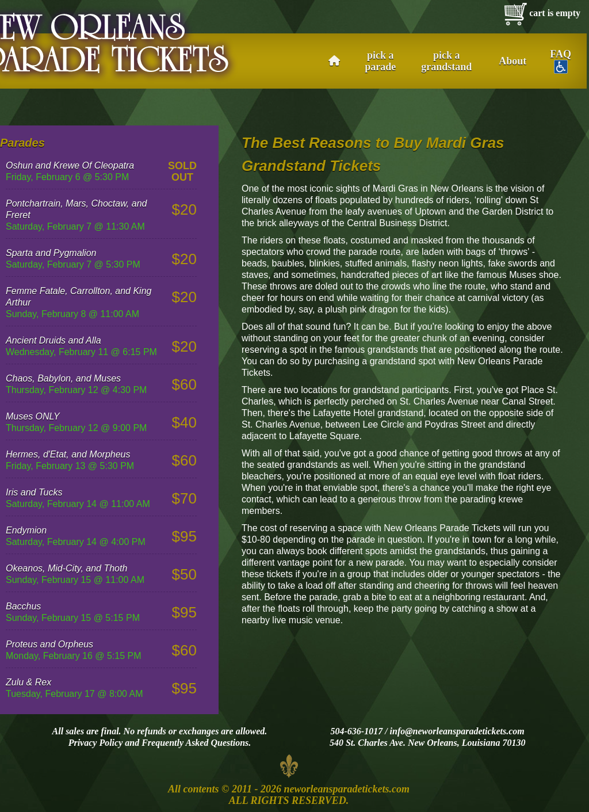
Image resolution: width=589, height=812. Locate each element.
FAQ (560, 61)
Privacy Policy (95, 743)
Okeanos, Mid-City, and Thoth (66, 568)
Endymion (26, 530)
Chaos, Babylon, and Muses (63, 378)
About (512, 61)
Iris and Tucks (34, 492)
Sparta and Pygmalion (51, 253)
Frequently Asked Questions (194, 743)
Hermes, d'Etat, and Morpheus (68, 454)
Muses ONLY (33, 416)
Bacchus (23, 606)
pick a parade (380, 61)
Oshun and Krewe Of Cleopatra (70, 165)
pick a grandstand (446, 61)
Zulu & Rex (28, 682)
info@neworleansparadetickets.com (457, 731)
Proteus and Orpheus (49, 644)
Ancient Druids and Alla (53, 340)
